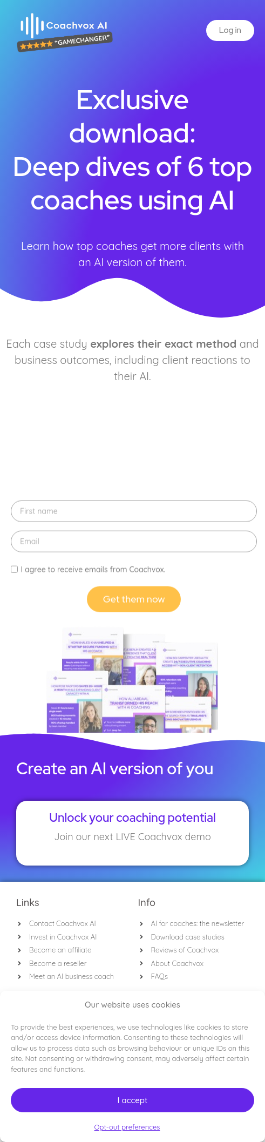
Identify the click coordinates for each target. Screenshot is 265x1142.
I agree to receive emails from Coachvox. (93, 691)
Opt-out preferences (127, 1127)
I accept (132, 1100)
